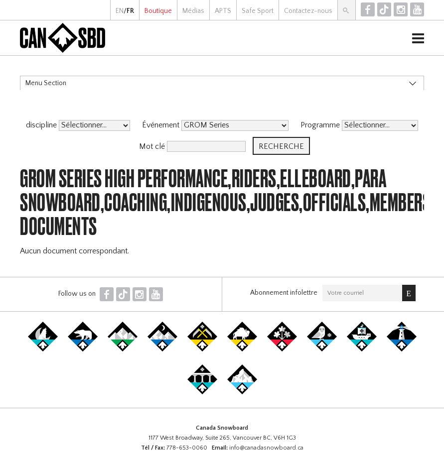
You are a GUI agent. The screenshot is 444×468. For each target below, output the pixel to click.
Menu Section (45, 83)
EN (120, 11)
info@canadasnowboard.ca (266, 448)
